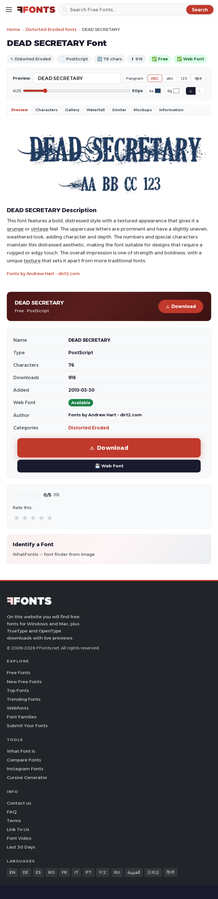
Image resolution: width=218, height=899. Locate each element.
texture (32, 260)
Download (181, 306)
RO (51, 872)
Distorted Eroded (88, 427)
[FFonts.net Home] (36, 9)
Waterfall (96, 109)
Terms (14, 820)
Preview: (22, 78)
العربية (133, 872)
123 (184, 78)
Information (171, 109)
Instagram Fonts (25, 768)
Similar (119, 109)
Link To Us (18, 829)
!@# (198, 78)
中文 (103, 872)
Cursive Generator (27, 777)
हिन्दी (171, 872)
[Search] (136, 10)
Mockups (143, 109)
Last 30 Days (21, 847)
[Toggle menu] (8, 9)
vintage (39, 229)
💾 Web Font (109, 466)
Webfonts (18, 708)
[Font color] (157, 90)
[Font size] (76, 90)
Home (13, 29)
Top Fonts (18, 690)
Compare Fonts (24, 760)
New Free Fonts (24, 681)
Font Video (19, 838)
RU (117, 872)
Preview (19, 109)
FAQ (11, 811)
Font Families (22, 716)
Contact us (19, 803)
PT (88, 872)
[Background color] (176, 90)
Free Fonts (18, 672)
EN (12, 872)
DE (25, 872)
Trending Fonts (24, 699)
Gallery (72, 109)
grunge (15, 229)
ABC (155, 78)
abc (169, 78)
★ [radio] (16, 517)
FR (64, 872)
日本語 (153, 872)
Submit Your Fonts (27, 725)
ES (38, 872)
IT (76, 872)
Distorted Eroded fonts (51, 29)
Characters (46, 109)
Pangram (134, 78)
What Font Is (21, 751)
